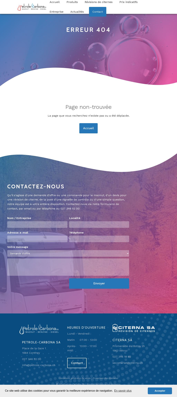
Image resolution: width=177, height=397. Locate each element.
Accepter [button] (160, 390)
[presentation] (33, 285)
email (27, 208)
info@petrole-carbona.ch (38, 365)
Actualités (77, 11)
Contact (97, 11)
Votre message (17, 247)
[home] (32, 7)
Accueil (88, 128)
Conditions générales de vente (75, 378)
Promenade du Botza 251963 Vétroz (129, 348)
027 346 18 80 (122, 356)
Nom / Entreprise (19, 218)
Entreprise (56, 11)
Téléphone (76, 232)
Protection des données (105, 378)
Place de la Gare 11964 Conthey (34, 350)
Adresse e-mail (17, 232)
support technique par (104, 384)
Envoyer (99, 283)
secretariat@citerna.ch (128, 362)
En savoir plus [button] (123, 390)
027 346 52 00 (70, 208)
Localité (74, 218)
